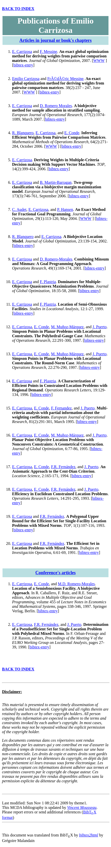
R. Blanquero (22, 133)
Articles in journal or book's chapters (55, 40)
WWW (98, 60)
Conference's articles (55, 572)
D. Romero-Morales (56, 259)
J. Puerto (99, 327)
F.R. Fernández (63, 467)
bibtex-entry (23, 65)
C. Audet (19, 209)
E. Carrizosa (22, 51)
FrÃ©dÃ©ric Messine (65, 78)
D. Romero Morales (56, 106)
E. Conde (72, 133)
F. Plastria (48, 282)
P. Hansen (65, 209)
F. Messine (48, 51)
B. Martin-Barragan (55, 182)
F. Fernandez (61, 408)
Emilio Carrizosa (26, 78)
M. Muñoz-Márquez (67, 327)
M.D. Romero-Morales (76, 584)
